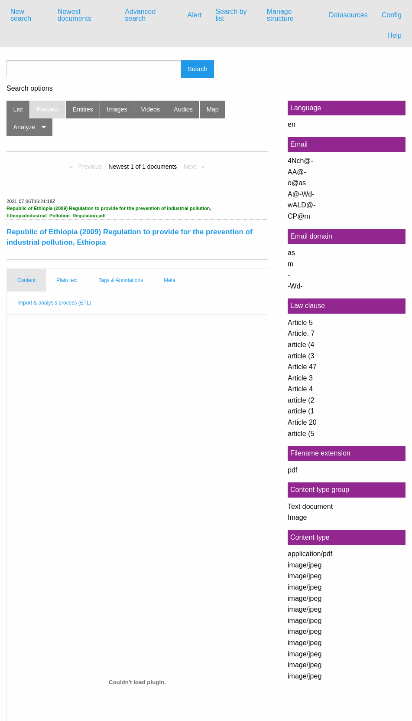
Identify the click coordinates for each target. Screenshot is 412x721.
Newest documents (74, 15)
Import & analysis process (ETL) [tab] (54, 303)
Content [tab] (26, 280)
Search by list (231, 15)
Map (213, 109)
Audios (183, 109)
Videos (150, 109)
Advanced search (140, 15)
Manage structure (280, 15)
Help (394, 35)
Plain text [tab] (67, 280)
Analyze (24, 127)
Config (392, 15)
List (18, 109)
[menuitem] (27, 15)
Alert (195, 15)
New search (20, 15)
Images (117, 109)
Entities (83, 109)
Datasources (348, 15)
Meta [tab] (169, 280)
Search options (29, 88)
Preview (48, 109)
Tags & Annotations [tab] (120, 280)
